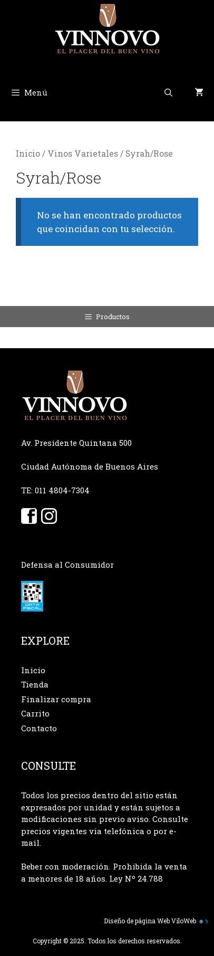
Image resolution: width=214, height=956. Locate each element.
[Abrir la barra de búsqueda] (168, 92)
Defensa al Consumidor (67, 564)
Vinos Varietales (82, 153)
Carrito (35, 713)
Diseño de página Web (137, 920)
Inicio (28, 153)
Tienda (34, 684)
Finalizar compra (56, 699)
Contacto (39, 728)
